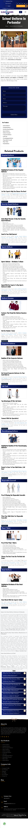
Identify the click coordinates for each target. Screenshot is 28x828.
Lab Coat (4, 136)
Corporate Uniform (6, 134)
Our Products (5, 769)
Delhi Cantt (18, 629)
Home (6, 26)
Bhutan (17, 651)
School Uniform (6, 125)
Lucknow (23, 629)
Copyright (4, 814)
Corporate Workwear (6, 379)
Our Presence (5, 774)
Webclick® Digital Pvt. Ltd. (20, 815)
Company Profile (5, 768)
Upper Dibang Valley (10, 629)
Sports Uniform (6, 131)
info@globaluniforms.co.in (8, 8)
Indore (13, 666)
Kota (25, 651)
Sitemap (4, 771)
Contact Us (4, 776)
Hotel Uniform (5, 143)
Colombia (21, 651)
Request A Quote (22, 6)
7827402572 (8, 3)
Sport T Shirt (21, 560)
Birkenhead (3, 666)
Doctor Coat (16, 194)
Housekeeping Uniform (7, 138)
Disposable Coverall (7, 140)
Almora (8, 666)
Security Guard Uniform (7, 129)
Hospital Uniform (6, 127)
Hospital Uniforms (8, 421)
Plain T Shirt (5, 141)
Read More (4, 201)
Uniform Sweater (6, 132)
